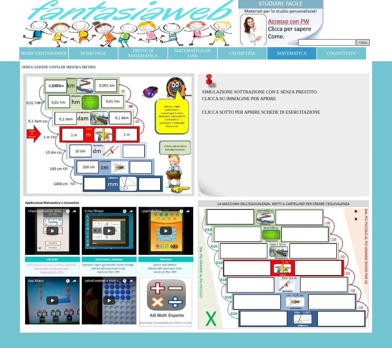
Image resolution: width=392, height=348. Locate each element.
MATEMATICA (292, 53)
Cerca (363, 42)
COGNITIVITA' (341, 53)
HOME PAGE (93, 53)
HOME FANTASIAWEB (43, 53)
